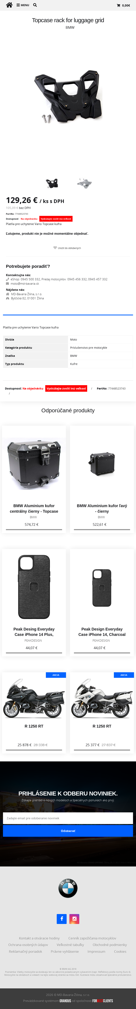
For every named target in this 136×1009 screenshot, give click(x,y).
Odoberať (68, 831)
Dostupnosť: (12, 218)
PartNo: (10, 213)
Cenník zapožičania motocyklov (92, 938)
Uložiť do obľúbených (69, 248)
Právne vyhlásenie (65, 951)
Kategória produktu (18, 347)
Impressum (97, 951)
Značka (10, 356)
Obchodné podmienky (110, 944)
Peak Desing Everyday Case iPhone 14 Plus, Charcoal (34, 637)
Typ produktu (14, 364)
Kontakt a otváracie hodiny (39, 938)
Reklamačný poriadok (26, 951)
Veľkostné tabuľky (71, 944)
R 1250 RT (34, 729)
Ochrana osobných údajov (28, 944)
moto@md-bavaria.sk (22, 283)
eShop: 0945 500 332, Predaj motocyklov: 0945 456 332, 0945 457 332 (57, 279)
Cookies (120, 951)
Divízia (9, 339)
